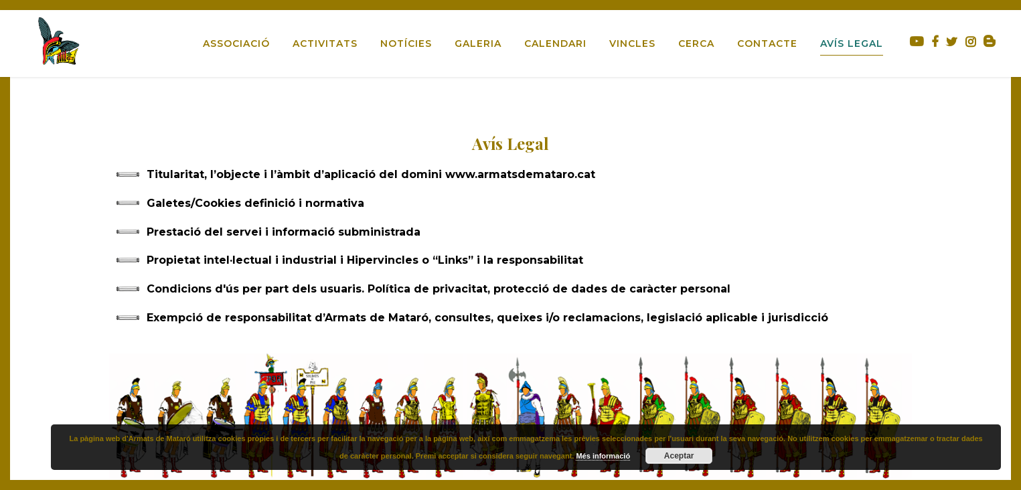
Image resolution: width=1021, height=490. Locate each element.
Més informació (603, 456)
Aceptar (679, 456)
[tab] (511, 175)
